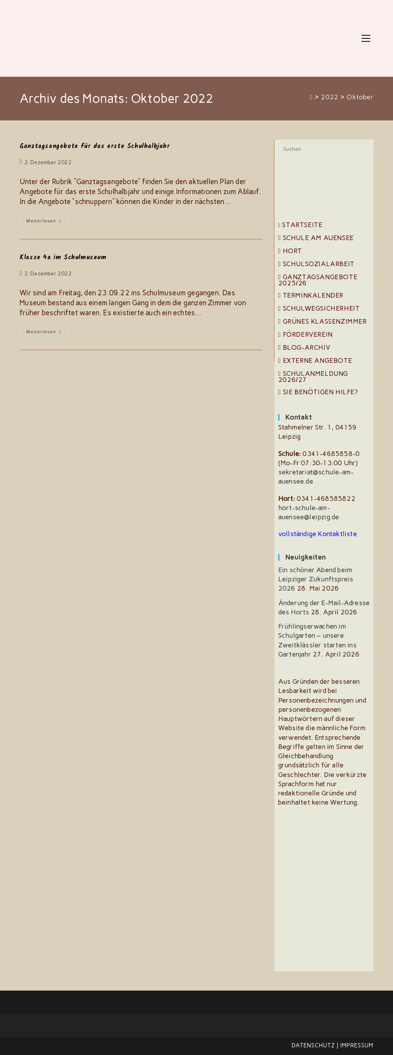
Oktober (360, 97)
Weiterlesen (47, 222)
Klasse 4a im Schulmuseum (63, 257)
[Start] (311, 97)
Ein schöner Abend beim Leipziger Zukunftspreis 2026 (315, 579)
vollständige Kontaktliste (317, 534)
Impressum (356, 1045)
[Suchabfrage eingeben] (325, 149)
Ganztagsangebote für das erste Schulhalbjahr (95, 146)
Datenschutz (313, 1045)
